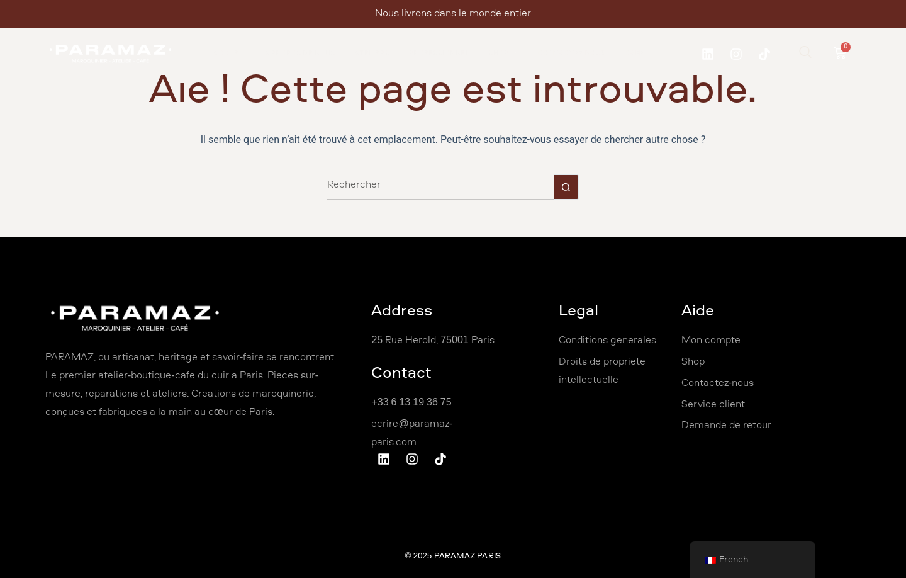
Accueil (229, 53)
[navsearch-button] (805, 54)
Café (634, 53)
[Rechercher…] (440, 187)
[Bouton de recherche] (566, 187)
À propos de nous (299, 53)
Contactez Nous (572, 53)
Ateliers (372, 53)
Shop (503, 54)
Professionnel (439, 53)
